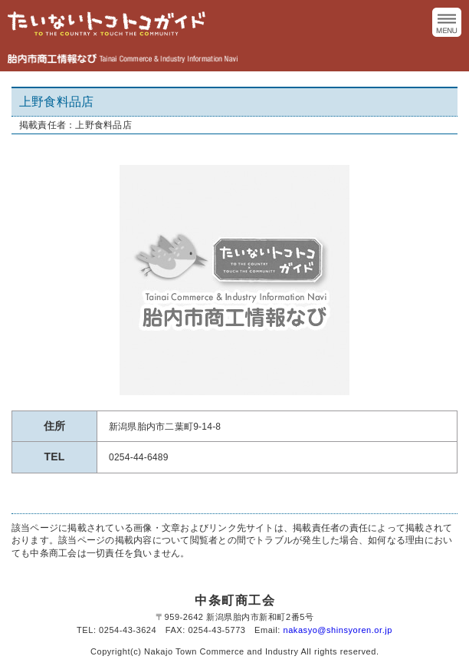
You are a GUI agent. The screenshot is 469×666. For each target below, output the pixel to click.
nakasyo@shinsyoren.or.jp (338, 630)
